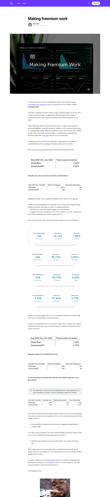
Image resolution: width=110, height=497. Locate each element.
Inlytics (73, 102)
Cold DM (56, 104)
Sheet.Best (43, 104)
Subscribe (96, 3)
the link (45, 135)
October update (50, 460)
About (24, 3)
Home (18, 3)
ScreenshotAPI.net (33, 104)
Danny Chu (36, 23)
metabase (59, 207)
